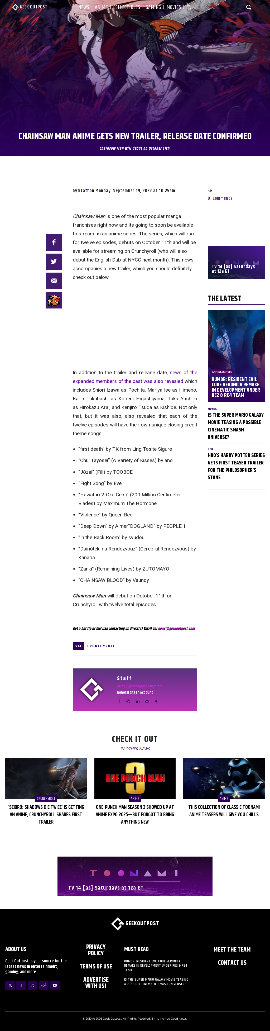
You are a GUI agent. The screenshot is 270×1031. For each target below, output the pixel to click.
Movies (212, 408)
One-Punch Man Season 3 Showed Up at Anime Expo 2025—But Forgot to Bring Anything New (135, 814)
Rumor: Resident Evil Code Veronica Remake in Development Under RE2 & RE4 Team (236, 388)
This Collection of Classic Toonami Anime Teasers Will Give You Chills (224, 811)
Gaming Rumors (222, 371)
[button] (249, 7)
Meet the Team (232, 949)
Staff (83, 190)
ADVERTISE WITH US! (96, 983)
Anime (135, 799)
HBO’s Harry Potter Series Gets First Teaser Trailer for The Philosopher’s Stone (236, 467)
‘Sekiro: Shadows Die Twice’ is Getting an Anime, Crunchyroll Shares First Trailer (46, 814)
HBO (210, 449)
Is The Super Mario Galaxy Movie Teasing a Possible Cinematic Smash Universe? (236, 426)
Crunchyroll (101, 646)
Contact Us (232, 963)
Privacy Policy (96, 950)
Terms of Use (96, 966)
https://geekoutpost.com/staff (139, 686)
